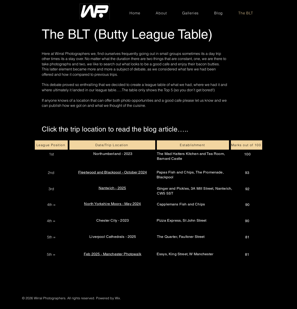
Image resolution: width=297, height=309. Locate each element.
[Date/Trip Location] (112, 145)
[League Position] (51, 145)
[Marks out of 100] (246, 145)
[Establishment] (193, 145)
